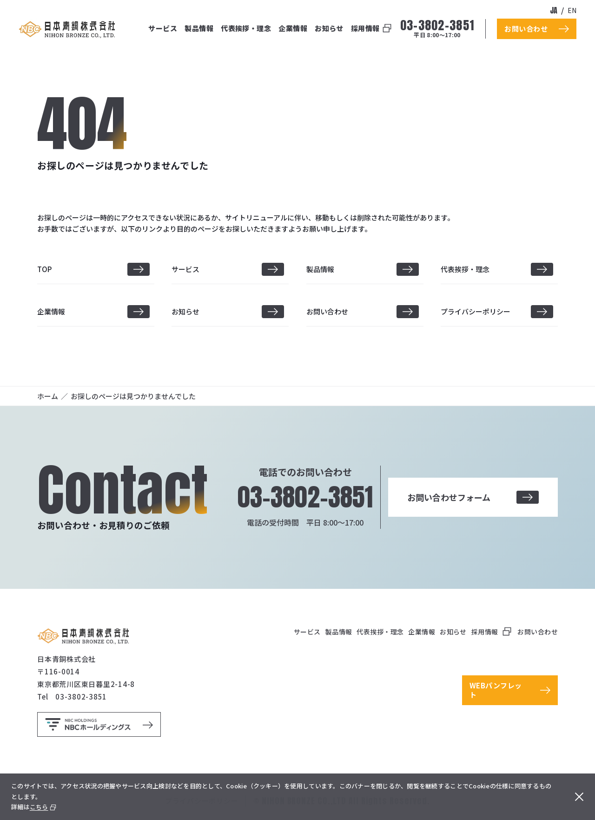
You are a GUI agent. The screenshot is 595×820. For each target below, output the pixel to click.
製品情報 (199, 28)
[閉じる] (579, 796)
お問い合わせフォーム (472, 497)
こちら (39, 806)
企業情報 (292, 28)
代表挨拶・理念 (246, 28)
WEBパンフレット (495, 690)
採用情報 (365, 28)
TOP (44, 269)
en (572, 10)
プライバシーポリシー (475, 311)
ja (553, 10)
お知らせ (329, 28)
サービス (162, 28)
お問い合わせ (327, 311)
